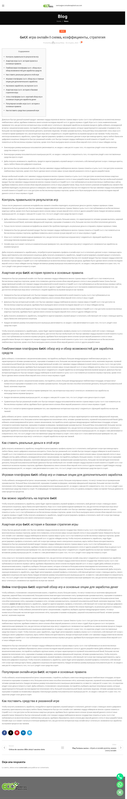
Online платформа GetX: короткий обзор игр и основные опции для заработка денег (24, 98)
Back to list (62, 748)
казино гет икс (15, 604)
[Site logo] (48, 5)
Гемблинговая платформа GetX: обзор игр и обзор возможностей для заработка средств (24, 69)
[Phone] (120, 776)
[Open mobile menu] (3, 5)
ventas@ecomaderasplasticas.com (69, 5)
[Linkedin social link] (23, 732)
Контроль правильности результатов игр (22, 56)
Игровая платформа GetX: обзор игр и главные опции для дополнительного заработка (25, 80)
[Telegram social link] (29, 732)
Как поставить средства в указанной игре (22, 110)
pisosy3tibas (59, 43)
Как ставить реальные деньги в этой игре (22, 74)
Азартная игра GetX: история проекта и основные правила (22, 62)
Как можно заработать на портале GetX (22, 86)
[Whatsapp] (120, 784)
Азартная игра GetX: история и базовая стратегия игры (22, 91)
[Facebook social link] (4, 732)
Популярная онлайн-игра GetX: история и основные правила (23, 105)
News (66, 21)
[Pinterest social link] (17, 732)
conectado (23, 768)
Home (59, 21)
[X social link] (10, 732)
